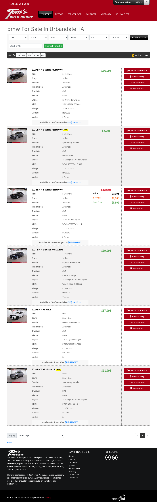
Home (71, 456)
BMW (9, 442)
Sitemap (48, 497)
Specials (72, 465)
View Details (137, 88)
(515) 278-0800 (71, 362)
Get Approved (74, 468)
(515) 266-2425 (74, 242)
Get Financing (137, 76)
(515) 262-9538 (73, 122)
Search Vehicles (139, 37)
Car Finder (73, 462)
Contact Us (73, 477)
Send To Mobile (137, 82)
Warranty (72, 471)
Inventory (72, 459)
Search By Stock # (53, 45)
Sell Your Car (74, 474)
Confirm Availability (137, 70)
